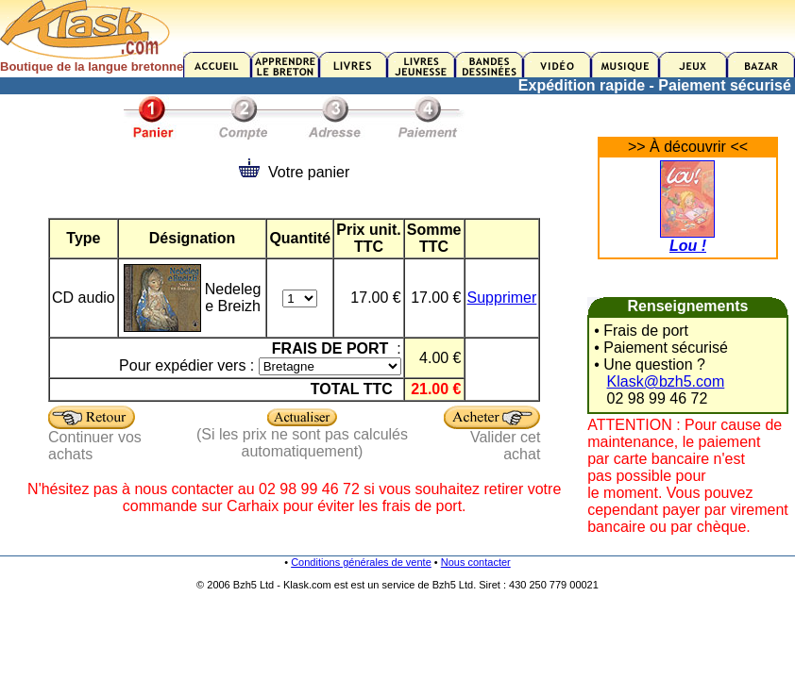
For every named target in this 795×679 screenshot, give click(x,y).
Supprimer (502, 298)
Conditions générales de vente (361, 562)
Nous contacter (476, 562)
